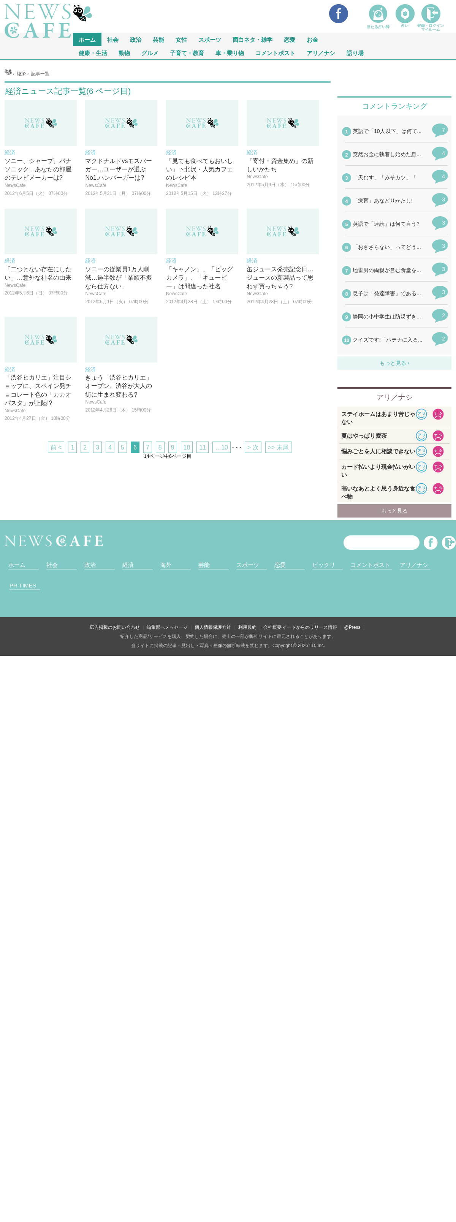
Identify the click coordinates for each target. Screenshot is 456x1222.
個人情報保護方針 (213, 1193)
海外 (166, 1131)
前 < (56, 542)
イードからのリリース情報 (309, 1193)
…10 (221, 542)
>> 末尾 (278, 542)
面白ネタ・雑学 (252, 39)
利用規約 (247, 1193)
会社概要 (272, 1193)
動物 (124, 52)
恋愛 (289, 39)
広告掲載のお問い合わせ (115, 1193)
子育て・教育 (187, 52)
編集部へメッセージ (167, 1193)
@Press (352, 1193)
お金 (312, 39)
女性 (181, 39)
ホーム (16, 1131)
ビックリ (323, 1131)
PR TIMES (23, 1151)
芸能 (158, 39)
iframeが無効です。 (394, 806)
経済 (128, 1131)
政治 (135, 39)
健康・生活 (93, 52)
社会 (113, 39)
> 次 (253, 542)
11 (202, 542)
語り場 (355, 52)
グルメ (149, 52)
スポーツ (209, 39)
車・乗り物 (229, 52)
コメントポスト (275, 52)
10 (187, 542)
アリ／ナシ (321, 52)
